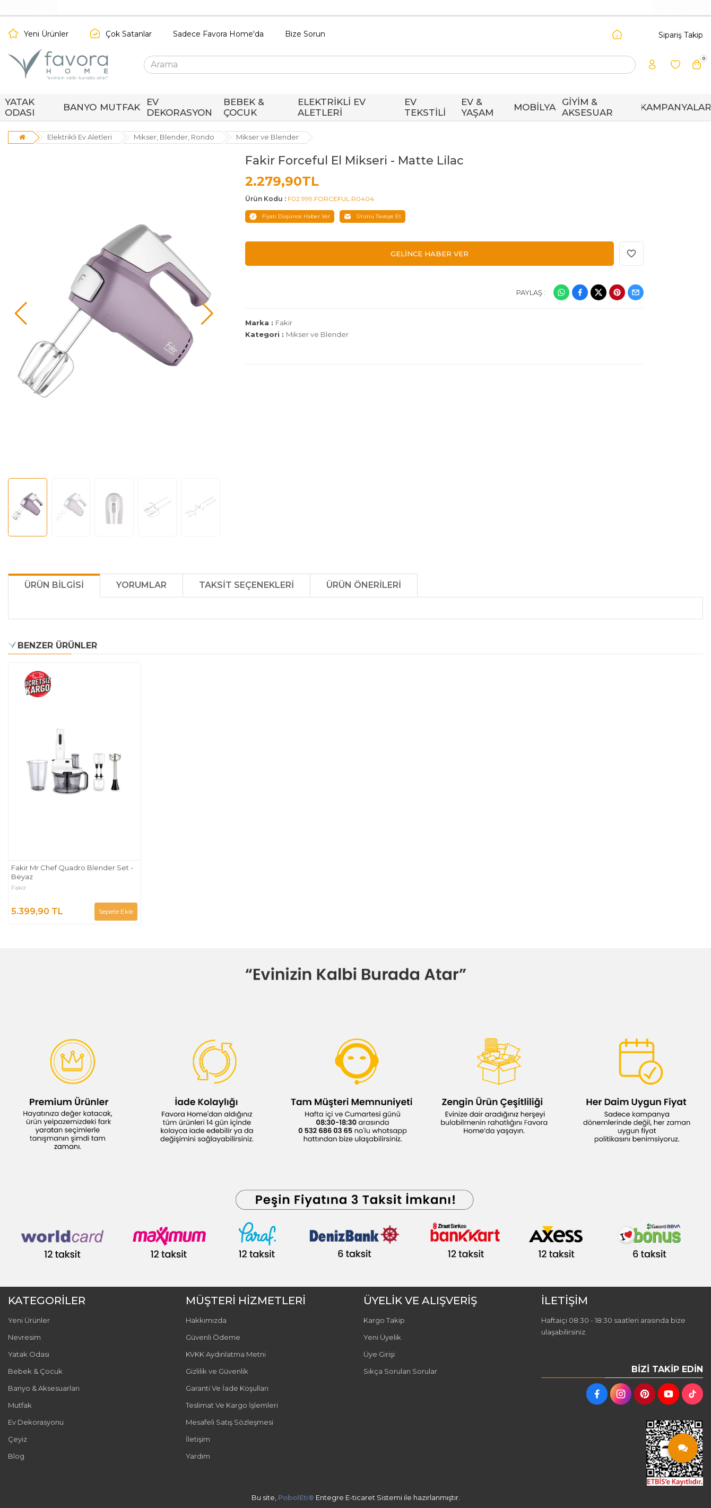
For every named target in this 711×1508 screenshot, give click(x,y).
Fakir (283, 322)
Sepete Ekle (116, 911)
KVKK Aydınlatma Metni (226, 1354)
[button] (21, 313)
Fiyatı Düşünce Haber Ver (289, 216)
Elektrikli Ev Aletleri (79, 137)
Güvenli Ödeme (213, 1337)
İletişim (198, 1439)
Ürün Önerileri (363, 585)
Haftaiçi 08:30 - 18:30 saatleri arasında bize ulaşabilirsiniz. (613, 1326)
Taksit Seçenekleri (246, 585)
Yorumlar (141, 585)
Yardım (198, 1456)
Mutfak (20, 1405)
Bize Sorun (305, 34)
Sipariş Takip (680, 35)
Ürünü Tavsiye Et (372, 216)
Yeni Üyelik (382, 1337)
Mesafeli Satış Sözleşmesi (229, 1422)
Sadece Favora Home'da (218, 34)
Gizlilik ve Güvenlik (217, 1371)
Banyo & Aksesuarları (44, 1388)
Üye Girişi (379, 1354)
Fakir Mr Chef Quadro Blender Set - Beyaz (72, 872)
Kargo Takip (384, 1320)
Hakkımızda (206, 1320)
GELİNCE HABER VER (430, 253)
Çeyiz (17, 1439)
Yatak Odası (28, 1354)
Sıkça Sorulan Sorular (400, 1371)
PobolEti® (296, 1497)
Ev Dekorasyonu (36, 1422)
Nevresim (24, 1337)
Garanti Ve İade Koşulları (227, 1388)
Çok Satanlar (129, 34)
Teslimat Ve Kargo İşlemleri (232, 1405)
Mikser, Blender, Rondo (174, 137)
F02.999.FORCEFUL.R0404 (331, 199)
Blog (16, 1456)
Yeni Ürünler (46, 34)
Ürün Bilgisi (54, 585)
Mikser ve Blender (267, 137)
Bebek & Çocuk (35, 1371)
